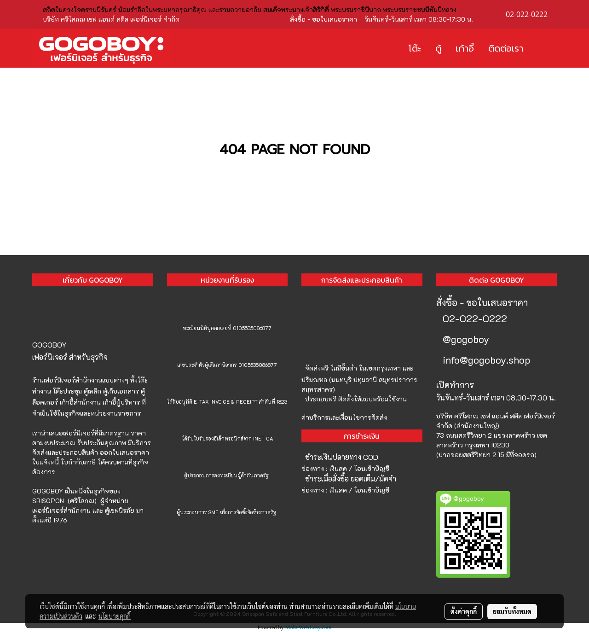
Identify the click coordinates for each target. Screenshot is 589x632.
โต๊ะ (415, 48)
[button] (544, 48)
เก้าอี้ (465, 48)
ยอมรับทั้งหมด (512, 611)
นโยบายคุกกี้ (114, 616)
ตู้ (438, 48)
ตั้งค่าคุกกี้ (463, 611)
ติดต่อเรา (505, 48)
